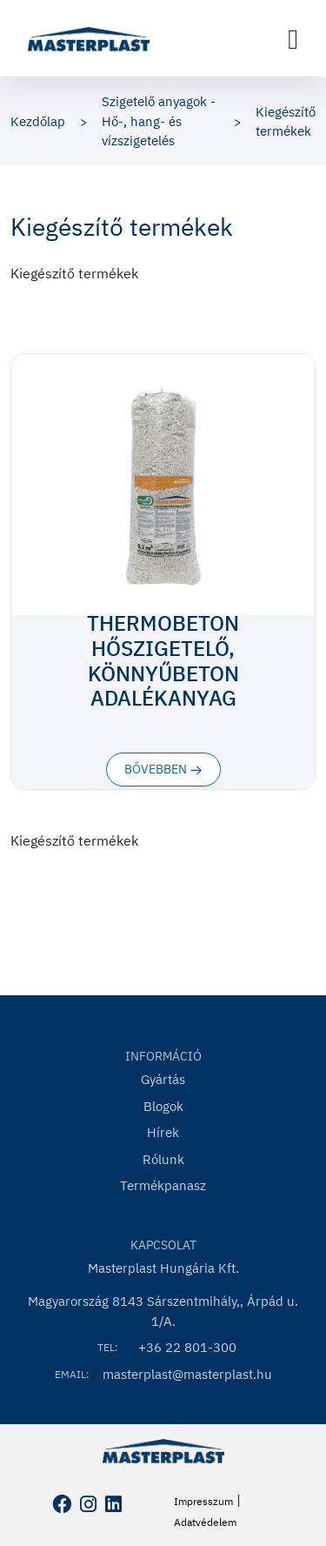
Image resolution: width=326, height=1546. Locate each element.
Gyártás (163, 1079)
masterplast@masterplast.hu (187, 1374)
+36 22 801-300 (187, 1347)
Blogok (163, 1106)
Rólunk (163, 1159)
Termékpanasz (163, 1185)
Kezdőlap (37, 121)
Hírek (163, 1132)
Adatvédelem (205, 1522)
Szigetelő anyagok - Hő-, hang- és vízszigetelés (159, 121)
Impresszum (203, 1501)
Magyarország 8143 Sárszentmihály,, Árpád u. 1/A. (163, 1311)
